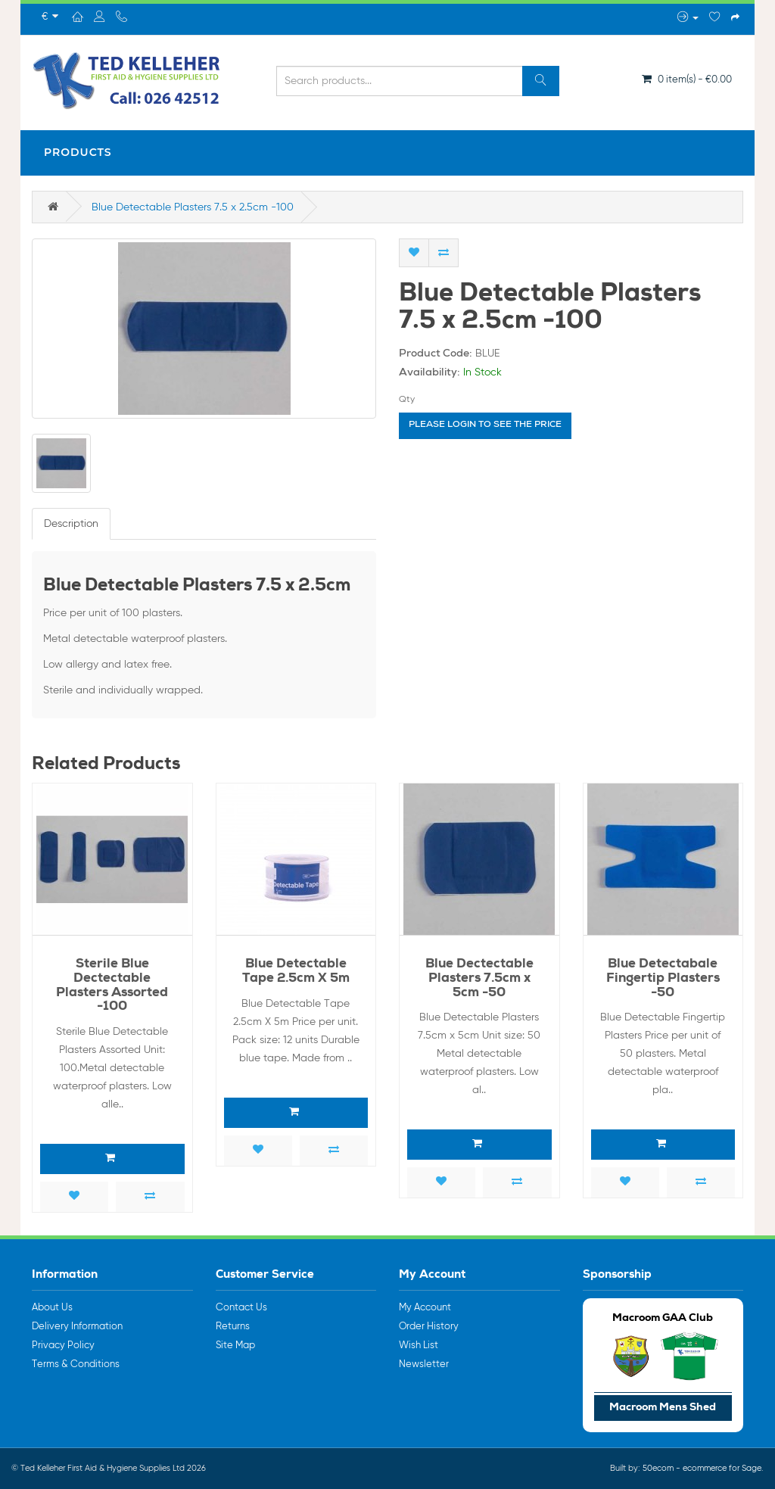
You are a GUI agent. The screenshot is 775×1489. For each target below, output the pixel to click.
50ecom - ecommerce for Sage (702, 1468)
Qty (407, 399)
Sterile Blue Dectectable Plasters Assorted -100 (112, 986)
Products (78, 152)
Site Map (235, 1345)
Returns (233, 1327)
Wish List (418, 1345)
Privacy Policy (63, 1345)
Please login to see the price (485, 425)
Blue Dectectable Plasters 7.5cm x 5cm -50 (479, 978)
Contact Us (241, 1308)
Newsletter (424, 1364)
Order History (429, 1327)
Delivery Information (77, 1327)
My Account (425, 1308)
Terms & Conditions (76, 1364)
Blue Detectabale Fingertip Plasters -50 (663, 978)
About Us (52, 1308)
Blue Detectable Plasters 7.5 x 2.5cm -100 (193, 207)
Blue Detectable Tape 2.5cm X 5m (296, 972)
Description (71, 524)
